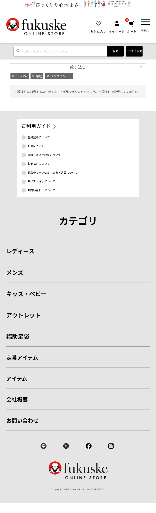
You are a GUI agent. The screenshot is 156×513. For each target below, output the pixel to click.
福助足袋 (17, 336)
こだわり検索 (134, 51)
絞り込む (78, 66)
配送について (36, 146)
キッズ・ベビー (26, 293)
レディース (20, 251)
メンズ (14, 272)
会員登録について (39, 137)
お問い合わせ (22, 420)
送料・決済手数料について (44, 155)
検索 (115, 51)
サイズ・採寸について (41, 181)
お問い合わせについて (41, 190)
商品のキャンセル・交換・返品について (52, 172)
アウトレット (23, 315)
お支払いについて (39, 164)
